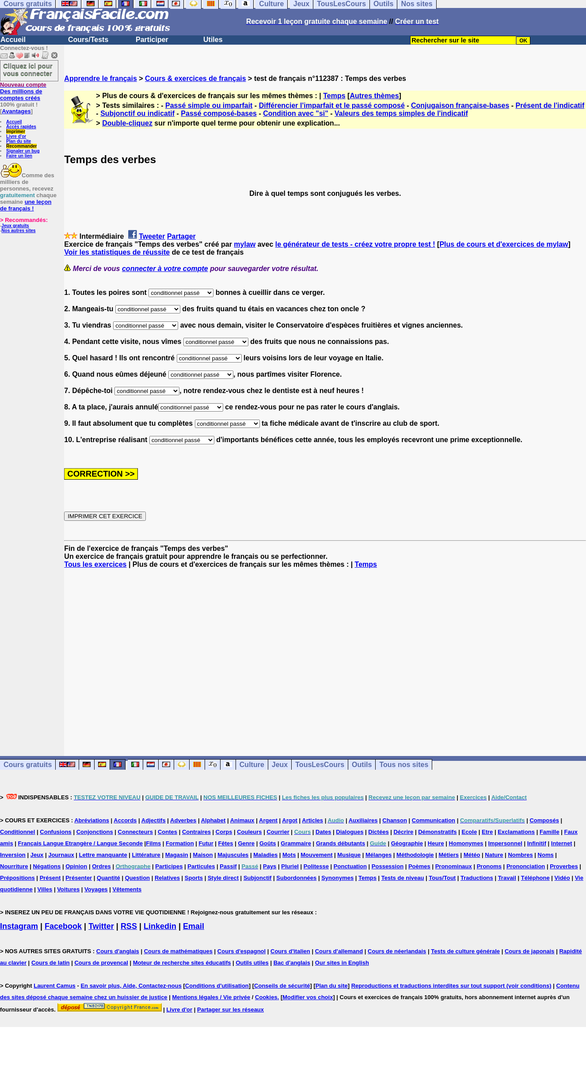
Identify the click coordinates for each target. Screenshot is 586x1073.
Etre (487, 832)
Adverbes (183, 820)
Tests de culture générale (465, 951)
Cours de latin (50, 962)
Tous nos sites (403, 764)
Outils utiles (252, 962)
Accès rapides (21, 126)
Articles (312, 820)
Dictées (378, 832)
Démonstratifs (437, 832)
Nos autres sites (18, 230)
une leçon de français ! (25, 205)
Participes (169, 866)
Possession (387, 866)
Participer (152, 39)
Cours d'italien (290, 951)
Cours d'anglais (117, 951)
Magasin (176, 855)
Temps (334, 95)
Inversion (13, 855)
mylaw (244, 244)
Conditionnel (17, 832)
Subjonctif (258, 877)
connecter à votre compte (165, 268)
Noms (546, 855)
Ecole (469, 832)
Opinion (76, 866)
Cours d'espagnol (241, 951)
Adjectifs (153, 820)
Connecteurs (135, 832)
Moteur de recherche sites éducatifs (182, 962)
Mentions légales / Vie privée (211, 997)
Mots (289, 855)
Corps (224, 832)
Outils (362, 764)
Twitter (101, 926)
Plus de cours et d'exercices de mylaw (503, 244)
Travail (507, 877)
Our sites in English (342, 962)
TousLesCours (319, 764)
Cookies (266, 997)
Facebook (63, 926)
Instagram (19, 926)
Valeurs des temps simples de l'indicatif (401, 113)
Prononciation (525, 866)
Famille (549, 832)
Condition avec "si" (295, 113)
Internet (561, 843)
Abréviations (91, 820)
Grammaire (296, 843)
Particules (201, 866)
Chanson (394, 820)
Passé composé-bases (219, 113)
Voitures (68, 889)
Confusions (56, 832)
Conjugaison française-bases (460, 105)
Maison (203, 855)
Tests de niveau (402, 877)
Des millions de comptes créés (23, 91)
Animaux (242, 820)
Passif (228, 866)
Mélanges (378, 855)
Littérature (146, 855)
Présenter (78, 877)
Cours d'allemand (339, 951)
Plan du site (18, 141)
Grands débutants (340, 843)
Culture (252, 764)
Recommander (21, 146)
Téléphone (535, 877)
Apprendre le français (100, 78)
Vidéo (562, 877)
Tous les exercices (95, 564)
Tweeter (152, 236)
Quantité (108, 877)
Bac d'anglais (292, 962)
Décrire (403, 832)
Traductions (476, 877)
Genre (246, 843)
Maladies (265, 855)
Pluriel (290, 866)
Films (153, 843)
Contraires (196, 832)
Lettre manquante (103, 855)
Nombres (520, 855)
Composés (544, 820)
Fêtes (225, 843)
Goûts (267, 843)
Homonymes (466, 843)
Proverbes (564, 866)
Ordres (101, 866)
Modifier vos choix (307, 997)
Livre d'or (16, 136)
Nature (494, 855)
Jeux (280, 764)
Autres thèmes (374, 95)
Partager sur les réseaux (230, 1009)
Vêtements (126, 889)
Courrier (277, 832)
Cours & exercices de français (195, 78)
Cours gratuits (28, 764)
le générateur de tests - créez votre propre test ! (355, 244)
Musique (349, 855)
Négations (47, 866)
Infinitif (536, 843)
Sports (194, 877)
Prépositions (17, 877)
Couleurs (249, 832)
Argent (268, 820)
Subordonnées (296, 877)
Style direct (223, 877)
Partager (181, 236)
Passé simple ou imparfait (208, 105)
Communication (433, 820)
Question (137, 877)
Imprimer (15, 131)
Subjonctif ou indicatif (137, 113)
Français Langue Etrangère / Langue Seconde (80, 843)
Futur (206, 843)
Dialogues (349, 832)
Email (193, 926)
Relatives (167, 877)
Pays (269, 866)
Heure (436, 843)
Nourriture (14, 866)
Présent (50, 877)
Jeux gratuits (15, 225)
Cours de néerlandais (397, 951)
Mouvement (316, 855)
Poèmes (419, 866)
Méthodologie (415, 855)
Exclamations (516, 832)
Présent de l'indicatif (550, 105)
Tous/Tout (442, 877)
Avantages (16, 111)
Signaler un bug (23, 151)
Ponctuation (350, 866)
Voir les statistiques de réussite (117, 252)
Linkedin (160, 926)
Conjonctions (94, 832)
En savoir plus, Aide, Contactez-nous (131, 985)
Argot (289, 820)
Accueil (13, 39)
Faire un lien (19, 155)
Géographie (407, 843)
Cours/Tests (88, 39)
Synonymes (337, 877)
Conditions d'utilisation (217, 985)
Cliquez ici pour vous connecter (28, 69)
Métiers (448, 855)
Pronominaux (453, 866)
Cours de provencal (101, 962)
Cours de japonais (530, 951)
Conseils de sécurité (282, 985)
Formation (180, 843)
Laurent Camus (55, 985)
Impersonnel (505, 843)
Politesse (316, 866)
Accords (125, 820)
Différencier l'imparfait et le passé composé (332, 105)
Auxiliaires (363, 820)
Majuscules (232, 855)
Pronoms (489, 866)
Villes (45, 889)
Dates (323, 832)
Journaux (61, 855)
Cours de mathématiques (178, 951)
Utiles (213, 39)
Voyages (96, 889)
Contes (167, 832)
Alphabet (213, 820)
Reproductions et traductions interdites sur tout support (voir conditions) (451, 985)
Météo (472, 855)
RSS (129, 926)
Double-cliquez (127, 123)
